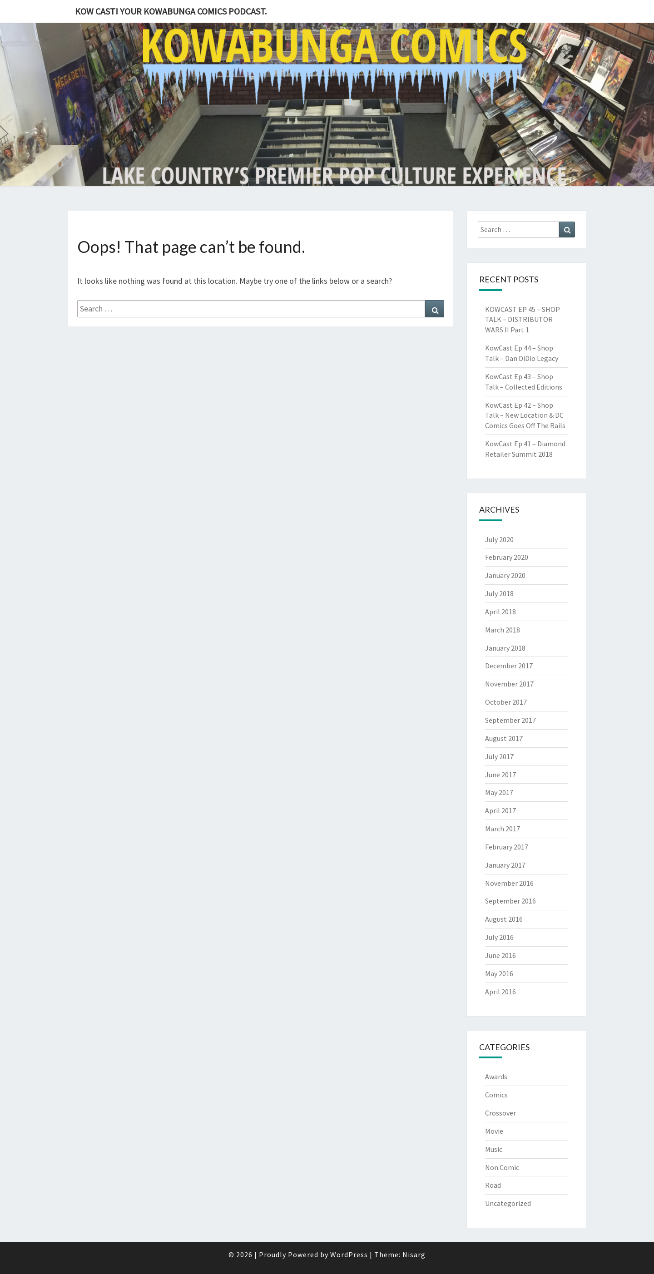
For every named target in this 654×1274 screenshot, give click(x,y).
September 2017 (510, 720)
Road (493, 1185)
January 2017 (505, 864)
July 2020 (499, 539)
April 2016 (500, 991)
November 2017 (509, 683)
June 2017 (500, 774)
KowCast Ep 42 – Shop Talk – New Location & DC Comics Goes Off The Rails (525, 415)
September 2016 (510, 900)
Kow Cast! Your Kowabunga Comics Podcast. (171, 11)
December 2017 (509, 665)
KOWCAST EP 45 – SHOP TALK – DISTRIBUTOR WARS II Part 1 (522, 320)
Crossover (500, 1112)
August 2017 (504, 738)
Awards (496, 1076)
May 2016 (499, 973)
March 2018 (502, 629)
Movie (494, 1131)
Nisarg (414, 1254)
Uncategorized (508, 1203)
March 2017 (502, 828)
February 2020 (506, 557)
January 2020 (505, 575)
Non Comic (502, 1167)
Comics (496, 1094)
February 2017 (506, 846)
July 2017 (499, 756)
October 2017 (506, 701)
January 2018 (505, 647)
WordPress (349, 1254)
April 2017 (500, 810)
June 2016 (500, 955)
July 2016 (499, 937)
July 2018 (499, 593)
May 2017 (499, 792)
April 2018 (500, 611)
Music (493, 1149)
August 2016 (504, 918)
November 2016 (509, 883)
